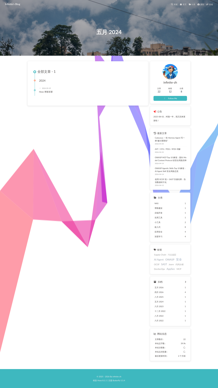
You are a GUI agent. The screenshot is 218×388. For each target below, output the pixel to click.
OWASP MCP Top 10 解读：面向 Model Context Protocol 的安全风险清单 (171, 158)
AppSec (171, 268)
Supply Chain (160, 254)
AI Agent (159, 259)
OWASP (169, 259)
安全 (179, 259)
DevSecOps (159, 269)
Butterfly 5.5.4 (119, 380)
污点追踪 (172, 254)
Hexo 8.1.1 (102, 380)
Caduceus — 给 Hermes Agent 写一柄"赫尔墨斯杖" (170, 139)
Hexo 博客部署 (46, 91)
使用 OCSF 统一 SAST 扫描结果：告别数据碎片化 (170, 180)
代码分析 (179, 264)
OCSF (157, 264)
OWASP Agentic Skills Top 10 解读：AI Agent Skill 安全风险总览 (170, 169)
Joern (171, 264)
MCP (179, 269)
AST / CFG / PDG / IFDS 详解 (167, 149)
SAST (164, 264)
